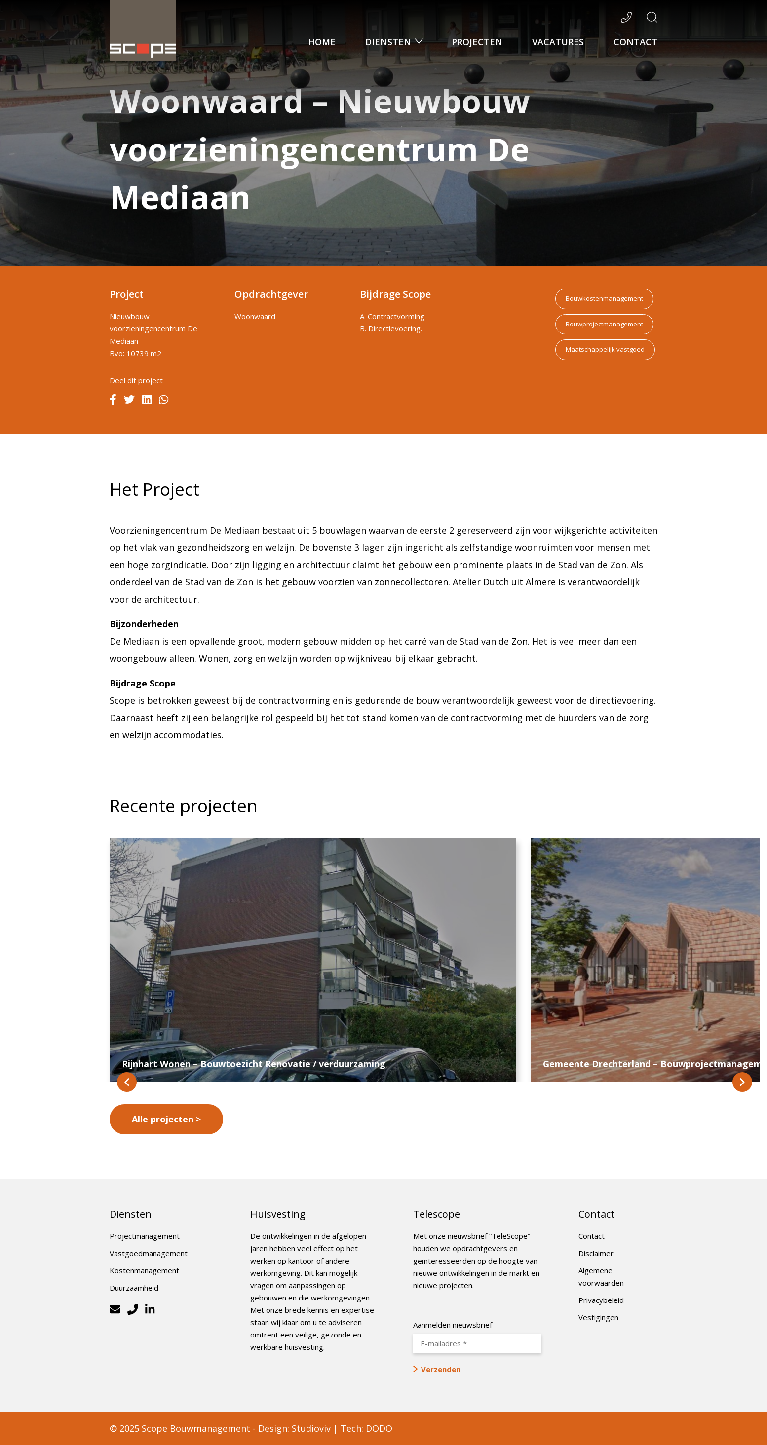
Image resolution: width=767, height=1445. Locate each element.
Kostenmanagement (144, 1270)
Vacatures (558, 42)
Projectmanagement (145, 1236)
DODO (379, 1428)
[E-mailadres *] (477, 1343)
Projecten (477, 42)
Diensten (389, 42)
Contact (635, 42)
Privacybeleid (601, 1300)
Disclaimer (596, 1253)
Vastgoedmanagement (149, 1253)
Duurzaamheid (134, 1288)
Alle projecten (162, 1119)
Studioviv (311, 1428)
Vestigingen (598, 1317)
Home (322, 42)
